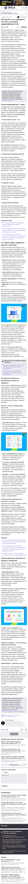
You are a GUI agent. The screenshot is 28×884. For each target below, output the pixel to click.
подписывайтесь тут (7, 100)
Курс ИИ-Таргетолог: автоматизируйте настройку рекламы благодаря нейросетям (14, 554)
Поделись (23, 27)
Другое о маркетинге (7, 17)
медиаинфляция (11, 715)
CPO (6, 715)
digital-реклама (11, 716)
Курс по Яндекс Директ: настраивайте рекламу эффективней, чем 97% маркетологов (13, 224)
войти (5, 772)
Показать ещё (14, 765)
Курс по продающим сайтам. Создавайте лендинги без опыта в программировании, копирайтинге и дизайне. (14, 230)
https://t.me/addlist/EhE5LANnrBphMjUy (13, 711)
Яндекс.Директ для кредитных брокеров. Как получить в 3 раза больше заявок (12, 372)
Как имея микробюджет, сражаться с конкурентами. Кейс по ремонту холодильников (13, 366)
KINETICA (16, 59)
